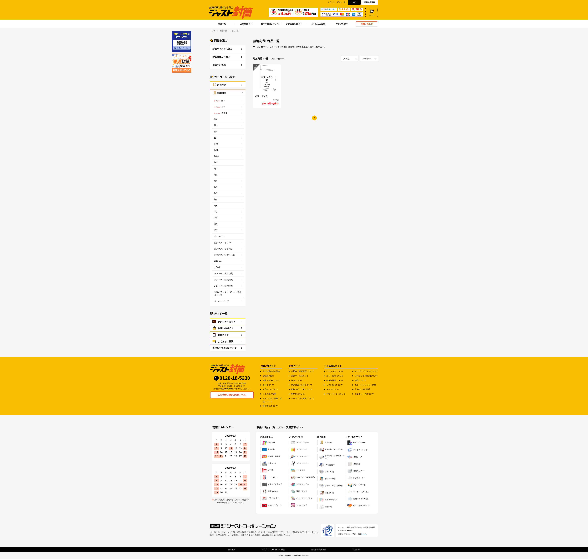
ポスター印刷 (327, 479)
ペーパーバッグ (221, 301)
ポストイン (219, 236)
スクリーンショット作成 (365, 385)
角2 (223, 100)
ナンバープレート (272, 505)
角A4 (216, 156)
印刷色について (298, 394)
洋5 (215, 230)
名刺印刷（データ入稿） (331, 449)
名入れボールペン (300, 456)
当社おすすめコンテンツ (224, 348)
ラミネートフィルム (358, 492)
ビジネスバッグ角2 (223, 248)
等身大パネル (270, 491)
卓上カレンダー (299, 442)
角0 (215, 168)
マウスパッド (298, 505)
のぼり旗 (268, 442)
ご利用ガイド (246, 24)
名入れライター (299, 463)
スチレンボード (356, 485)
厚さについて (297, 380)
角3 (215, 162)
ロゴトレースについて (364, 394)
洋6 (215, 224)
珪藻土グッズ (298, 491)
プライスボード (271, 498)
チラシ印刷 (326, 472)
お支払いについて (270, 389)
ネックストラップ (357, 450)
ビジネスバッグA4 (222, 242)
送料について (268, 385)
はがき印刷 (326, 493)
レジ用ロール (355, 478)
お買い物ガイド (225, 328)
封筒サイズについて (299, 376)
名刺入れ (218, 261)
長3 (223, 107)
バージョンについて (335, 371)
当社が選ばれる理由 (271, 371)
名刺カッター (355, 471)
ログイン (354, 2)
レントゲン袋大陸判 (223, 285)
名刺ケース (354, 457)
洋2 (215, 211)
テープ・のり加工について (302, 398)
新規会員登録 (369, 2)
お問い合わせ (367, 24)
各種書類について (270, 406)
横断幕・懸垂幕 (271, 456)
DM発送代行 (327, 465)
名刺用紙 (353, 464)
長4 (215, 119)
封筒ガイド (223, 335)
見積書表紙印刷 (328, 500)
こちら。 (364, 534)
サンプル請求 (342, 24)
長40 (216, 144)
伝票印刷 (325, 507)
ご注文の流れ (268, 376)
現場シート (269, 463)
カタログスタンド (272, 484)
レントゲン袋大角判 (223, 279)
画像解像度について (335, 380)
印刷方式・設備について (301, 389)
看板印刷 (268, 449)
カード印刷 (297, 470)
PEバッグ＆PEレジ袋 (358, 506)
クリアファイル (299, 484)
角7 (215, 199)
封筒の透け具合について (301, 385)
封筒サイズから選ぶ (222, 48)
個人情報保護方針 (318, 549)
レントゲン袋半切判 (223, 273)
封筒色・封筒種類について (302, 371)
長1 (215, 131)
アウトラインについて (335, 394)
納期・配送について (271, 380)
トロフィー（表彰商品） (303, 477)
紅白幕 (267, 470)
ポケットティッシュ (301, 498)
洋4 (215, 218)
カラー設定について (335, 376)
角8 (215, 205)
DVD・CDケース (357, 442)
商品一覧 (222, 24)
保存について (360, 380)
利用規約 (356, 549)
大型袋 (217, 267)
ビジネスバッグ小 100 (224, 255)
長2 (215, 137)
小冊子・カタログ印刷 (331, 486)
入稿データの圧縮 (362, 389)
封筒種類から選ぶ (221, 57)
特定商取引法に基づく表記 (273, 549)
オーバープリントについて (366, 371)
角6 (215, 193)
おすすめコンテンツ (270, 24)
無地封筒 (221, 93)
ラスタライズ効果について (366, 376)
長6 (215, 125)
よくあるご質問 (318, 24)
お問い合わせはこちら (232, 395)
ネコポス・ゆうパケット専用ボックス (227, 293)
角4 (215, 181)
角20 (216, 150)
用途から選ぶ (219, 65)
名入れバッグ (298, 449)
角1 (215, 174)
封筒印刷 (221, 84)
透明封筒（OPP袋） (358, 499)
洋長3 (224, 113)
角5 (215, 187)
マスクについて (333, 389)
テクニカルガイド (294, 24)
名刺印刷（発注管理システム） (331, 457)
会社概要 (231, 549)
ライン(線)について (334, 385)
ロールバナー (270, 477)
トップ (213, 31)
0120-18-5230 (232, 378)
